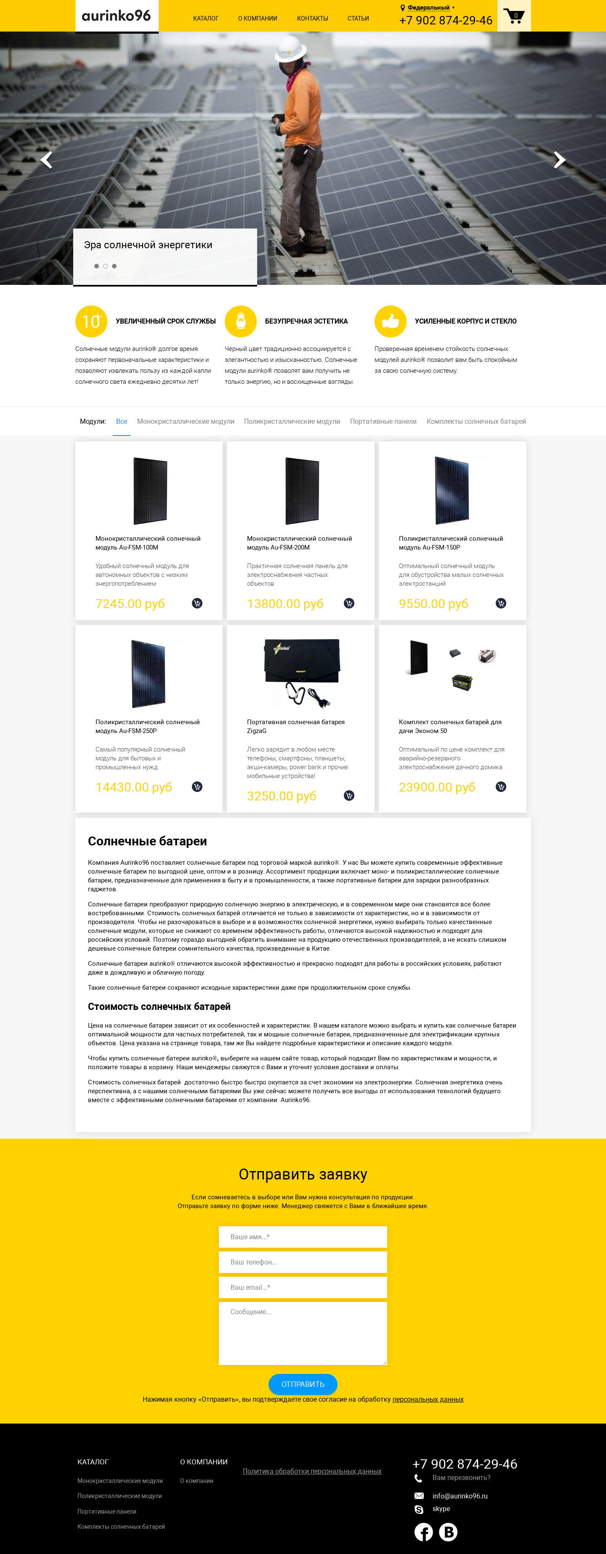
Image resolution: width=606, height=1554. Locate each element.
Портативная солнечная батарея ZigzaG (296, 726)
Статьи (358, 18)
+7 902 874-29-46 (446, 20)
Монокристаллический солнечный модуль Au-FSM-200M (299, 543)
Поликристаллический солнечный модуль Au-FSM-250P (148, 726)
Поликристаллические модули (292, 421)
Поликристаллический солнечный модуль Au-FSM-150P (451, 543)
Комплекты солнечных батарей (476, 421)
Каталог (206, 18)
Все (121, 421)
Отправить (303, 1384)
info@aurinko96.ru (451, 1496)
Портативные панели (383, 421)
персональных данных (428, 1399)
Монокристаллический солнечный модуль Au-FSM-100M (148, 543)
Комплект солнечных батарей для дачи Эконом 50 (450, 726)
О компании (257, 18)
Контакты (312, 18)
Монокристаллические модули (185, 421)
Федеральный (429, 8)
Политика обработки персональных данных (312, 1471)
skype (432, 1509)
